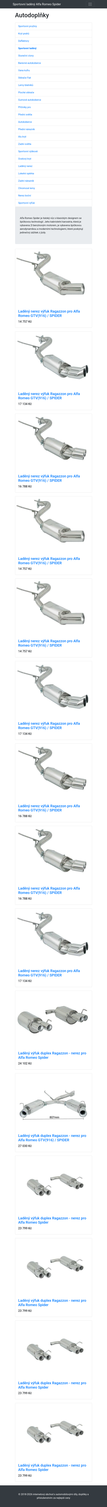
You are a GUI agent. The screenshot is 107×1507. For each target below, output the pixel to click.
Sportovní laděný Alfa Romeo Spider (37, 4)
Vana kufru (24, 70)
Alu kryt (22, 136)
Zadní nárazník (26, 180)
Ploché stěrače (26, 92)
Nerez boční (24, 195)
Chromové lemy (26, 188)
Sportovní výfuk (26, 203)
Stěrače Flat (24, 77)
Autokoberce (25, 122)
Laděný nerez (25, 166)
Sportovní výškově (28, 151)
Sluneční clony (26, 55)
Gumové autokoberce (29, 99)
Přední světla (25, 114)
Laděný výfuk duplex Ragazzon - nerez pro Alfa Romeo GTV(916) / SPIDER (52, 1138)
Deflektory (23, 41)
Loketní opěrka (26, 173)
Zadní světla (24, 144)
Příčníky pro (24, 107)
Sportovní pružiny (27, 26)
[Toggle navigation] (90, 4)
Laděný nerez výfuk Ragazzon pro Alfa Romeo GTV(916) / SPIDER (49, 313)
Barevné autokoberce (29, 63)
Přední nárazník (26, 129)
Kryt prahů (23, 33)
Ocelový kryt (24, 158)
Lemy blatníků (25, 85)
